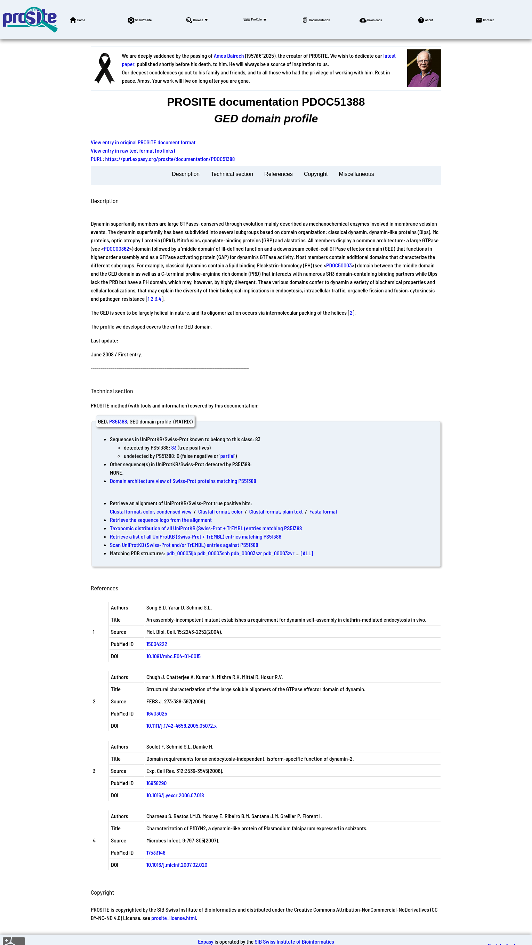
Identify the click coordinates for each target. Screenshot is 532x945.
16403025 (156, 713)
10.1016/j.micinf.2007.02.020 (176, 864)
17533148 (156, 852)
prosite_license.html (173, 917)
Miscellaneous (356, 174)
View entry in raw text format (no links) (133, 150)
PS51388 (118, 421)
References (278, 174)
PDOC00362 (116, 248)
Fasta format (323, 511)
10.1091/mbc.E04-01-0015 (173, 656)
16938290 (156, 783)
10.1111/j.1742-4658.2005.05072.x (181, 725)
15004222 (156, 643)
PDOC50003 (339, 265)
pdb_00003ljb (181, 553)
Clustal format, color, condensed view (151, 511)
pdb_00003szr (246, 553)
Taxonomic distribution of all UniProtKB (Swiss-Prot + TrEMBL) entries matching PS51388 (206, 528)
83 (174, 447)
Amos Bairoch (229, 55)
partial (227, 455)
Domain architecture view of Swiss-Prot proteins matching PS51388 (183, 480)
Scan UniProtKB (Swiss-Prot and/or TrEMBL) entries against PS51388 (184, 544)
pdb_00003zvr (279, 553)
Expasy (205, 941)
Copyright (316, 174)
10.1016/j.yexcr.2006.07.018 (175, 795)
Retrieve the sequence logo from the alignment (161, 519)
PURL (97, 158)
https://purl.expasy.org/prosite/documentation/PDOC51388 (170, 158)
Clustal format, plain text (276, 511)
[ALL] (307, 553)
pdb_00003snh (214, 553)
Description (186, 174)
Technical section (232, 174)
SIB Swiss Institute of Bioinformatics (294, 941)
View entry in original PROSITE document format (143, 142)
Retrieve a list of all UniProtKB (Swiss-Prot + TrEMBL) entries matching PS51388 (195, 536)
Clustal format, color (220, 511)
